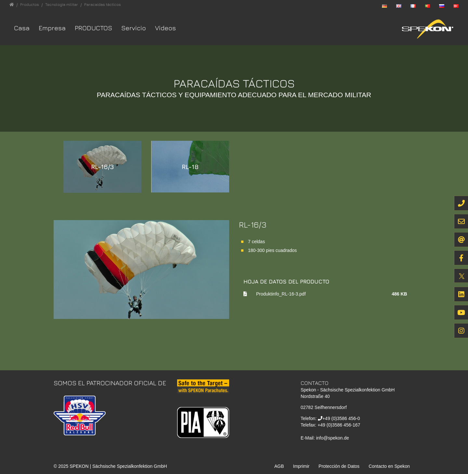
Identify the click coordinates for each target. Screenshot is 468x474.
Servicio (133, 28)
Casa (22, 28)
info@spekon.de (332, 438)
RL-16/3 (102, 166)
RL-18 (190, 166)
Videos (165, 28)
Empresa (52, 28)
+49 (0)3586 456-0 (341, 418)
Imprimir (301, 466)
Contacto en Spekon (389, 466)
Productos (93, 28)
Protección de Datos (338, 466)
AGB (279, 466)
